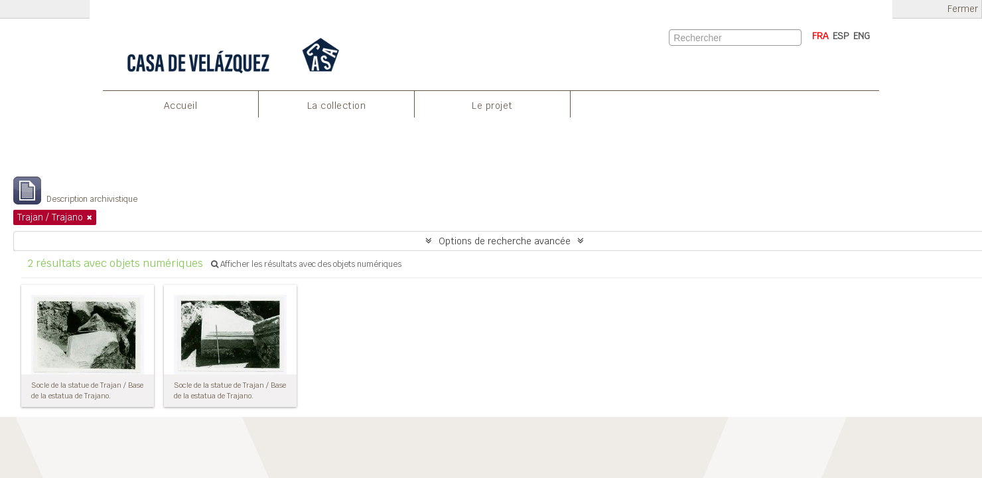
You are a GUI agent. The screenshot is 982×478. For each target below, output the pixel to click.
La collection (336, 106)
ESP (841, 36)
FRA (820, 36)
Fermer (962, 9)
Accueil (181, 106)
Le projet (492, 106)
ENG (861, 36)
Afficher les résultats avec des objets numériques (306, 264)
